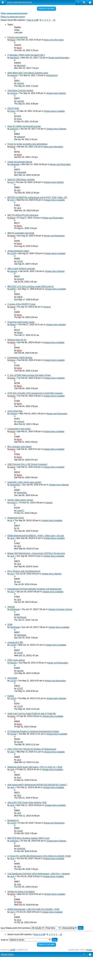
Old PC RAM (13, 108)
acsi (12, 182)
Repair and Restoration (58, 57)
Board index (7, 954)
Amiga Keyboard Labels (18, 251)
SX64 (9, 624)
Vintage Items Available (54, 111)
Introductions (52, 75)
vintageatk (14, 164)
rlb (11, 520)
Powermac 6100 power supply (21, 322)
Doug (12, 111)
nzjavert (13, 413)
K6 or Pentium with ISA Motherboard (23, 571)
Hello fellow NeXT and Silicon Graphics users (27, 73)
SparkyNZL (15, 485)
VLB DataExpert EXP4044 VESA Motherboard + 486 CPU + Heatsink (38, 874)
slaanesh (14, 129)
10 (54, 20)
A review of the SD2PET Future (21, 304)
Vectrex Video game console (20, 500)
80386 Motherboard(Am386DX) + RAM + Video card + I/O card (35, 535)
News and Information (54, 40)
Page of (32, 20)
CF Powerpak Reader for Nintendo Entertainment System (33, 731)
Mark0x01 (14, 57)
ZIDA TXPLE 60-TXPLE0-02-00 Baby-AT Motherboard (31, 749)
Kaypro (10, 696)
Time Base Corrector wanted (20, 90)
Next (3, 928)
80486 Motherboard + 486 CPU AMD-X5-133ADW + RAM (33, 909)
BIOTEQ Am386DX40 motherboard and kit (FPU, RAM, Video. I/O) (37, 197)
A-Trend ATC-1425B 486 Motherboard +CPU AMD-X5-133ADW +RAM (39, 856)
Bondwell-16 (13, 820)
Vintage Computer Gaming (60, 609)
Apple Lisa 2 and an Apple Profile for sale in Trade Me (31, 713)
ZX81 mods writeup (16, 660)
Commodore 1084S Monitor (19, 357)
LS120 (13, 253)
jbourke (13, 663)
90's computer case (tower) (19, 446)
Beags (13, 324)
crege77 (13, 502)
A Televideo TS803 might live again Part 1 (26, 55)
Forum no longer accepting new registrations (27, 144)
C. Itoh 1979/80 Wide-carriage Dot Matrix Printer (29, 375)
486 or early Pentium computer (21, 268)
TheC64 (11, 607)
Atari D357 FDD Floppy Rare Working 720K (27, 802)
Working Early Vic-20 (16, 340)
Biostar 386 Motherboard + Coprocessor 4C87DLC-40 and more (36, 553)
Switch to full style (46, 8)
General (47, 307)
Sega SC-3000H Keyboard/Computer (24, 126)
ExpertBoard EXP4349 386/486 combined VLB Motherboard (34, 589)
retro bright (12, 678)
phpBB (12, 950)
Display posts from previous (24, 928)
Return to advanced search (13, 17)
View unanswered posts (19, 2)
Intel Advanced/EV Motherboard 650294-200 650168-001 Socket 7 (37, 785)
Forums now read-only (17, 37)
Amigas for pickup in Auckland (20, 891)
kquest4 (13, 271)
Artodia (89, 950)
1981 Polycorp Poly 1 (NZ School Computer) (27, 464)
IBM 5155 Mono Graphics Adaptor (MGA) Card (28, 838)
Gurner (13, 734)
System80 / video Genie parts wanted (24, 482)
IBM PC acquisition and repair (20, 233)
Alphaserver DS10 (15, 518)
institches (14, 841)
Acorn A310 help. (15, 411)
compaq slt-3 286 (15, 642)
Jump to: (4, 940)
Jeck (12, 200)
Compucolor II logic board (19, 429)
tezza (12, 40)
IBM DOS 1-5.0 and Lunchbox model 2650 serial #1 (30, 286)
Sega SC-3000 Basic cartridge (21, 179)
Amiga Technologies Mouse (19, 162)
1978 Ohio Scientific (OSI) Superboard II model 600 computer (35, 393)
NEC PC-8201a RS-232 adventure (22, 215)
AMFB (13, 289)
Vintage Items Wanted (56, 93)
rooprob (13, 75)
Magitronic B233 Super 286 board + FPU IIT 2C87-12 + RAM (34, 767)
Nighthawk (15, 609)
